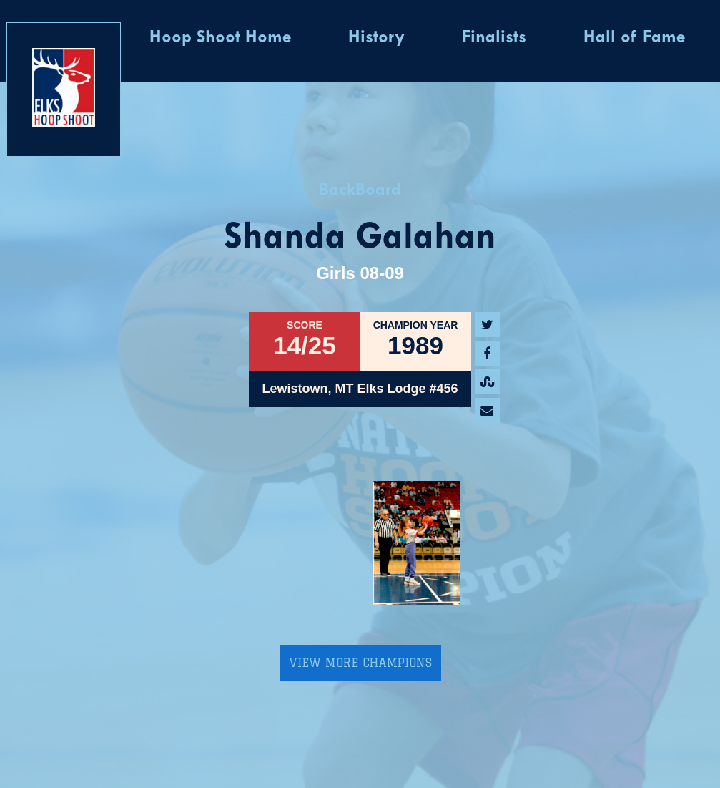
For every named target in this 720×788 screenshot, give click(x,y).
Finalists (494, 38)
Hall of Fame (634, 38)
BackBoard (360, 190)
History (376, 38)
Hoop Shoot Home (220, 38)
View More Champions (360, 662)
